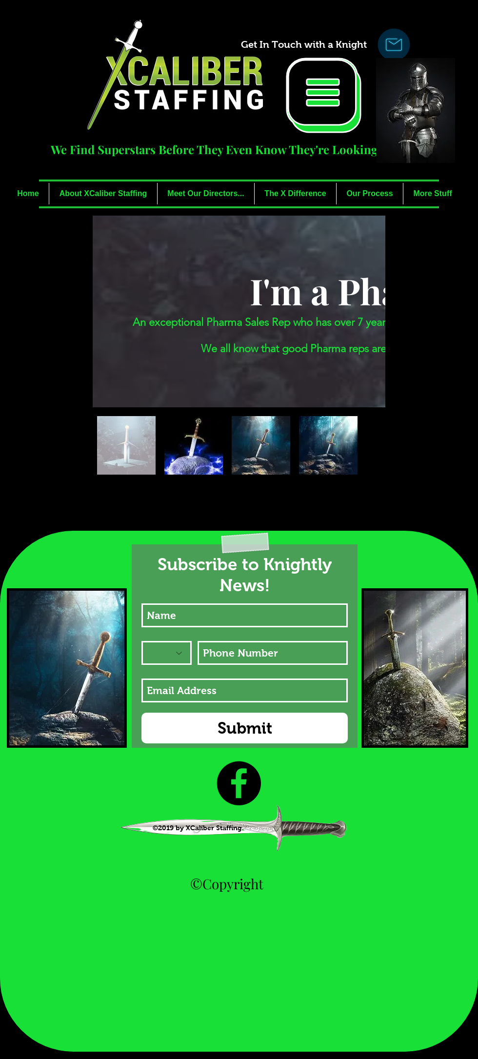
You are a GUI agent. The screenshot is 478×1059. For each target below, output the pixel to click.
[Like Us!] (239, 783)
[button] (323, 95)
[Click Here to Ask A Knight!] (394, 44)
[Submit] (244, 728)
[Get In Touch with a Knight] (304, 44)
